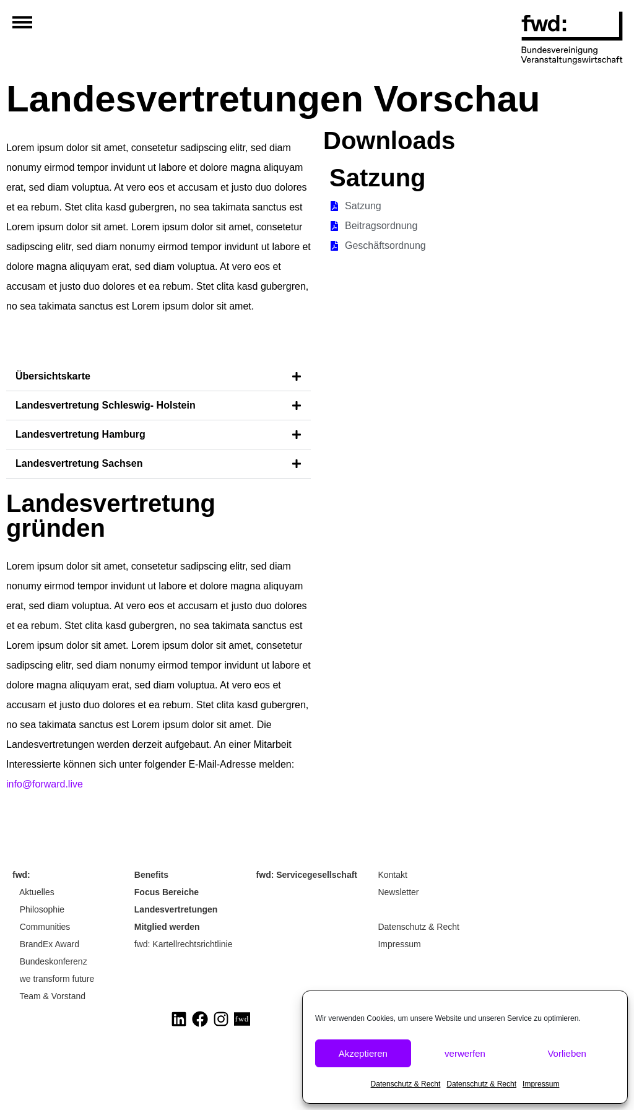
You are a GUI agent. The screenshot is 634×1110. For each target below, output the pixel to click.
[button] (158, 376)
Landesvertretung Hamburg (80, 434)
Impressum (541, 1084)
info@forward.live (44, 784)
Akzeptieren (363, 1053)
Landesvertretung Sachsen (78, 463)
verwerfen (465, 1053)
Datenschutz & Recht (406, 1084)
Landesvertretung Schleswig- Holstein (105, 405)
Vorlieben (566, 1053)
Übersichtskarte (52, 376)
